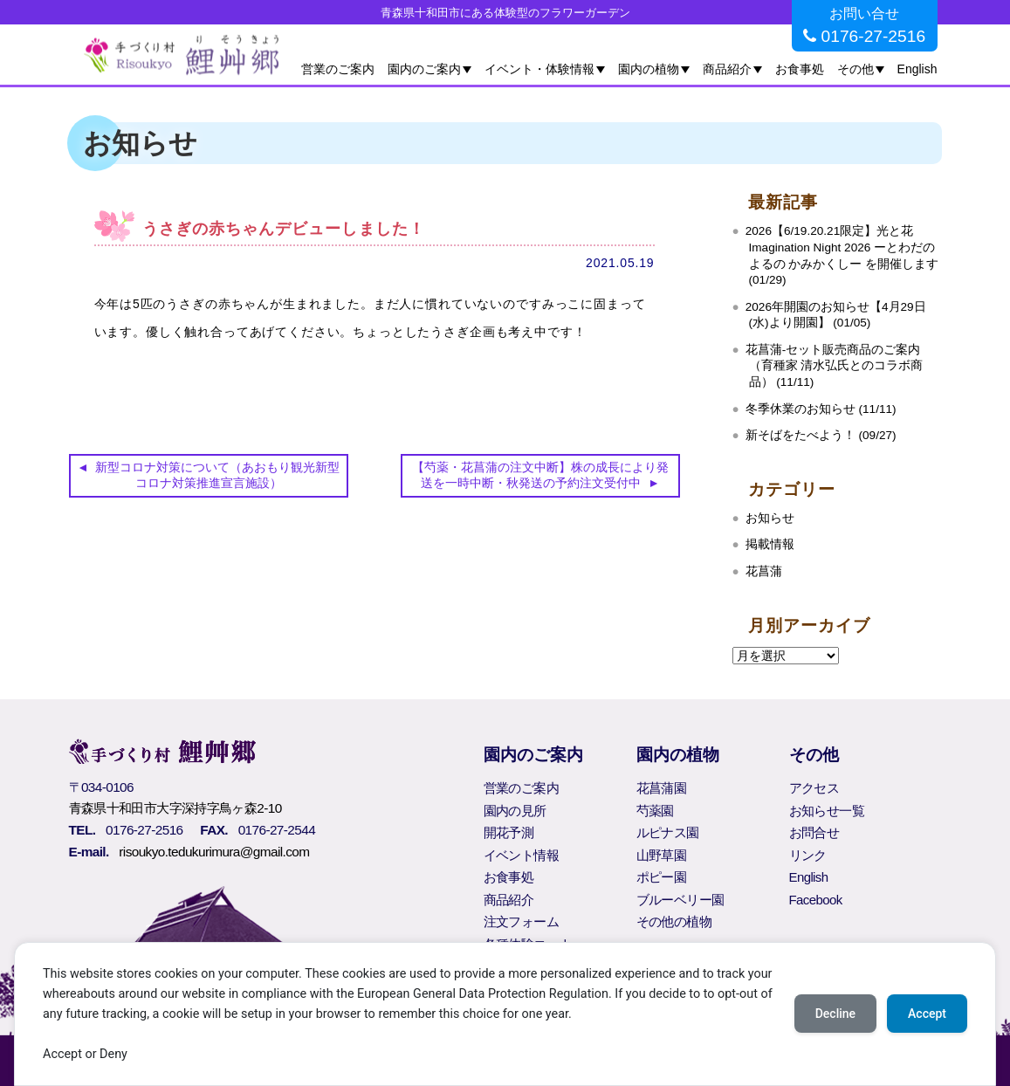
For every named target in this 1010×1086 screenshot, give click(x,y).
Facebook (815, 899)
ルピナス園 (667, 832)
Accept (927, 1014)
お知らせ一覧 (826, 810)
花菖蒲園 (661, 787)
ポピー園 (661, 876)
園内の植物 (648, 69)
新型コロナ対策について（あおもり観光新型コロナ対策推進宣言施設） (217, 475)
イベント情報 (521, 855)
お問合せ (814, 832)
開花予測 (509, 832)
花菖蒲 (763, 571)
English (917, 69)
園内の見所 (515, 810)
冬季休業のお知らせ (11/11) (821, 409)
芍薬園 (655, 810)
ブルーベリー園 (680, 899)
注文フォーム (521, 921)
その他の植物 (673, 921)
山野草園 (661, 855)
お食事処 (799, 69)
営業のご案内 (337, 69)
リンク (808, 855)
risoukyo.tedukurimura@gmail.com (214, 851)
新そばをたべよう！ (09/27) (821, 435)
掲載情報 (769, 544)
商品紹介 (727, 69)
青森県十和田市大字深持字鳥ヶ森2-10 (175, 808)
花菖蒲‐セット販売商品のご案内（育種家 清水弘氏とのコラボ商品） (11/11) (834, 365)
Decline (835, 1014)
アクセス (814, 787)
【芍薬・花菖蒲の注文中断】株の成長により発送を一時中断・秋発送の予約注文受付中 (540, 475)
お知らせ (769, 518)
